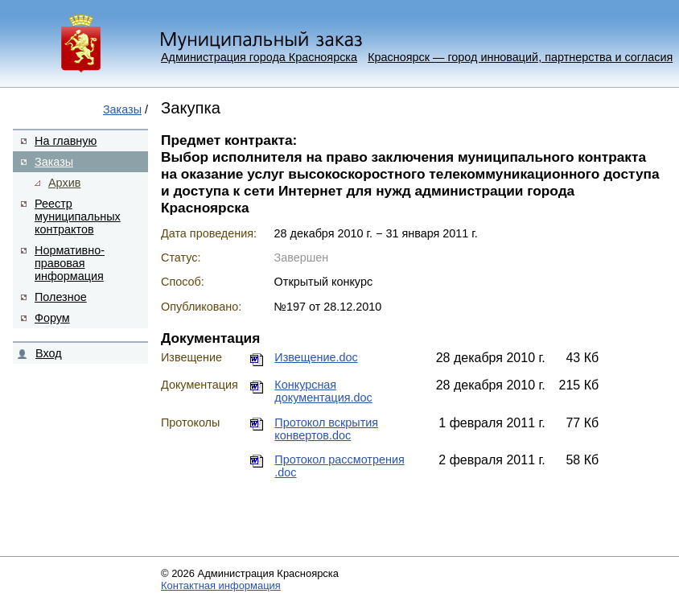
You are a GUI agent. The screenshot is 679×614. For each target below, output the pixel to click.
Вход (48, 353)
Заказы (122, 109)
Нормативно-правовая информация (70, 263)
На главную (66, 140)
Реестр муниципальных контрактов (78, 216)
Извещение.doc (315, 357)
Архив (64, 182)
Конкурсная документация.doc (323, 391)
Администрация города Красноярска (259, 57)
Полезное (61, 297)
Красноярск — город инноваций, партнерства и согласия (520, 57)
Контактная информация (221, 585)
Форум (52, 317)
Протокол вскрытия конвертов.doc (326, 429)
